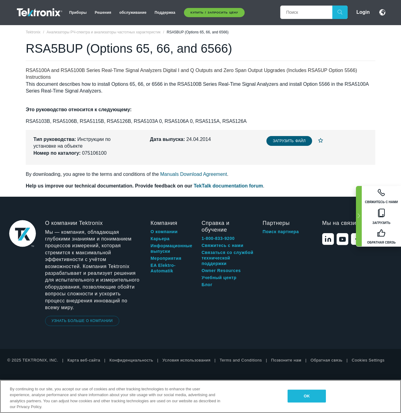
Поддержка (165, 12)
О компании (164, 231)
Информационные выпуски (171, 248)
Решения (103, 12)
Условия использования (186, 360)
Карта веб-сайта (83, 360)
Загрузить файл (289, 141)
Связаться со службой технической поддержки (227, 258)
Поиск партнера (281, 231)
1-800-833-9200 (218, 238)
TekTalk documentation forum (228, 185)
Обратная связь (326, 360)
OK (307, 396)
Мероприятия (166, 258)
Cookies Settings (368, 360)
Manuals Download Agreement (193, 174)
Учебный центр (218, 277)
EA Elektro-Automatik (163, 268)
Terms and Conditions (241, 360)
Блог (206, 284)
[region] (200, 396)
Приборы (78, 12)
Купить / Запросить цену (214, 12)
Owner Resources (221, 270)
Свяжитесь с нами (222, 245)
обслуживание (133, 12)
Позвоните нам (286, 360)
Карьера (160, 238)
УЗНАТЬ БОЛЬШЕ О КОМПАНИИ (82, 321)
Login (363, 12)
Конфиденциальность (131, 360)
